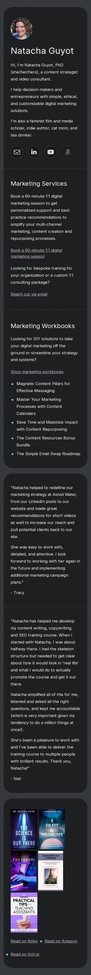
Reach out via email (29, 294)
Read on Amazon (61, 940)
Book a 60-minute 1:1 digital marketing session (36, 253)
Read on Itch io (25, 953)
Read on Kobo (24, 940)
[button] (17, 152)
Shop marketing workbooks (37, 371)
